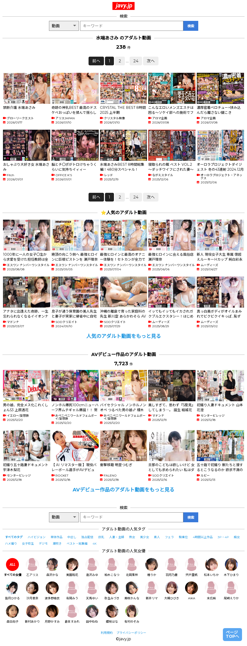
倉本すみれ (72, 614)
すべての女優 (12, 567)
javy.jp (124, 5)
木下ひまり (231, 567)
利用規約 (107, 633)
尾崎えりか (231, 590)
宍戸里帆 (191, 567)
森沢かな (52, 567)
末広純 (211, 590)
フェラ (169, 537)
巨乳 (101, 537)
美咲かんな (131, 590)
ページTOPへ (232, 634)
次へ (151, 61)
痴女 (237, 537)
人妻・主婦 (116, 537)
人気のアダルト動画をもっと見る (123, 336)
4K (95, 543)
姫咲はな (111, 614)
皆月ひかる (12, 590)
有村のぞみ (131, 614)
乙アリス (32, 567)
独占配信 (87, 537)
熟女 (132, 537)
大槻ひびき (171, 590)
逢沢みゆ (92, 567)
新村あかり (32, 614)
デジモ (43, 543)
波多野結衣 (52, 590)
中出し (71, 537)
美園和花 (72, 567)
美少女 (144, 537)
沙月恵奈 (32, 590)
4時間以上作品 (203, 537)
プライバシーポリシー (131, 633)
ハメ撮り (11, 543)
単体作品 (56, 537)
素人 (157, 537)
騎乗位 (183, 537)
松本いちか (211, 567)
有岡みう (72, 590)
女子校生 (28, 543)
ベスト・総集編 (77, 543)
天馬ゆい (92, 590)
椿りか (151, 567)
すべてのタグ (14, 537)
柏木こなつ (111, 567)
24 (135, 61)
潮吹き (57, 543)
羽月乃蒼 (171, 567)
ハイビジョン (37, 537)
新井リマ (151, 590)
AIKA (191, 590)
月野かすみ (52, 614)
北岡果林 (131, 567)
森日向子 (12, 614)
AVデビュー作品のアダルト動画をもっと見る (123, 489)
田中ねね (92, 614)
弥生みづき (111, 590)
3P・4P (223, 537)
